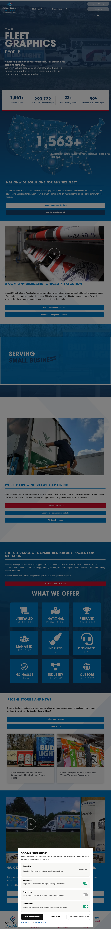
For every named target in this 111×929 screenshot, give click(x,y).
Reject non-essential (79, 917)
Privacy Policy (26, 922)
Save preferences (32, 917)
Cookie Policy (40, 922)
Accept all (55, 917)
